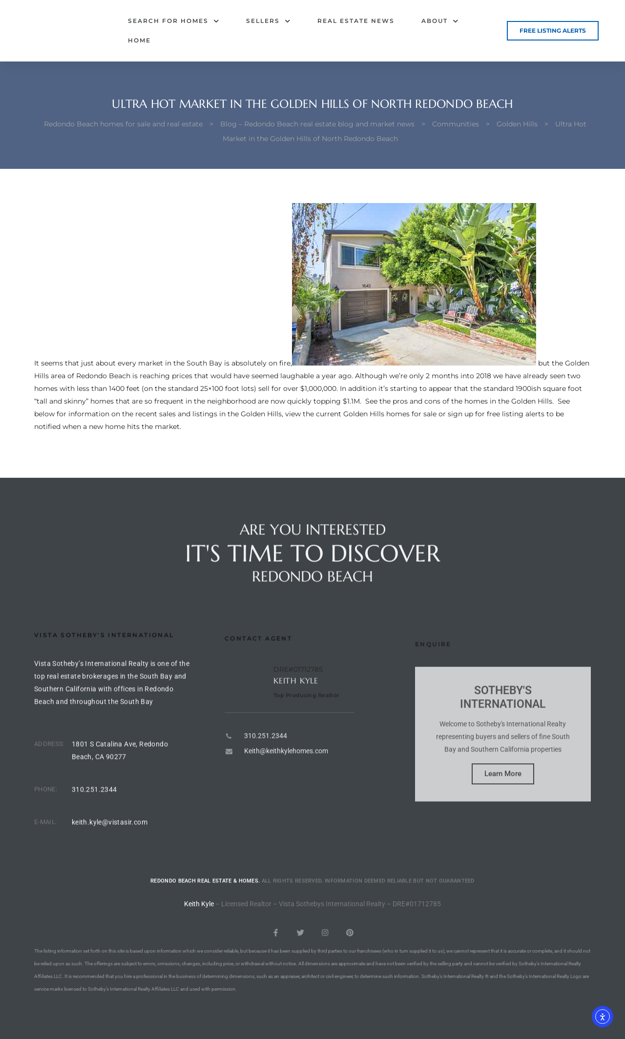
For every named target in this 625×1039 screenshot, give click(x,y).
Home (139, 40)
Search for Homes (173, 21)
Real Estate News (356, 20)
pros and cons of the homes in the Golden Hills (472, 401)
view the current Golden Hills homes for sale (361, 413)
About (439, 21)
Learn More (502, 809)
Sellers (268, 21)
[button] (553, 31)
